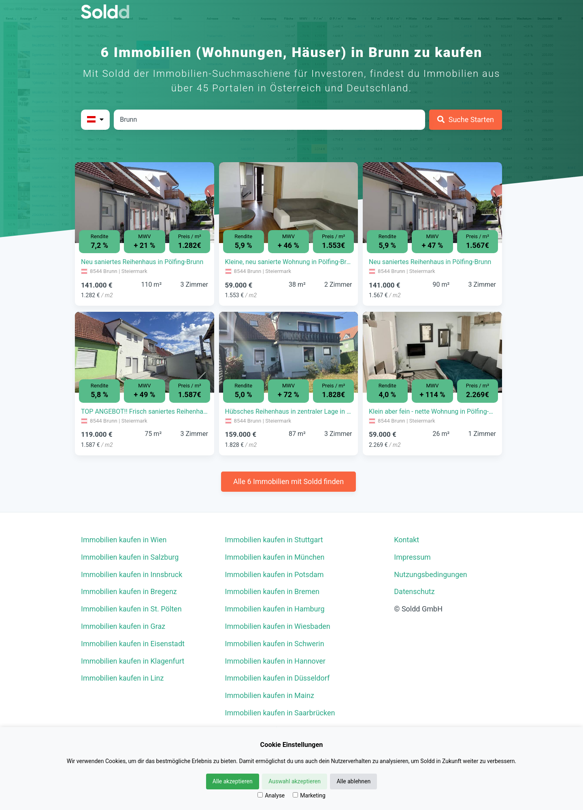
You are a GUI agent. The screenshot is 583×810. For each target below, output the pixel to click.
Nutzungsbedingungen (430, 574)
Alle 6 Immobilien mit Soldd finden (288, 481)
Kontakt (406, 539)
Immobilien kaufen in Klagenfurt (132, 661)
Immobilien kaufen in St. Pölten (131, 609)
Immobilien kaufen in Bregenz (129, 591)
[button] (85, 196)
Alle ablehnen (353, 781)
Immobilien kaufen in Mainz (269, 695)
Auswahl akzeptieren (294, 781)
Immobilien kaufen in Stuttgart (274, 539)
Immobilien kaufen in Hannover (275, 661)
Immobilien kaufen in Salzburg (130, 557)
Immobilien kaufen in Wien (123, 539)
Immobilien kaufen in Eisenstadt (133, 643)
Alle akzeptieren (233, 781)
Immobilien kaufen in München (275, 557)
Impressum (412, 557)
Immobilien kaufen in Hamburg (275, 609)
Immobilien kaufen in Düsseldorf (277, 678)
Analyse (271, 795)
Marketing (309, 795)
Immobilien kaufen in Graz (123, 626)
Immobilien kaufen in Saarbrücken (280, 712)
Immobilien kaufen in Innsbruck (131, 574)
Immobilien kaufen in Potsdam (274, 574)
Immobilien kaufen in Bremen (272, 591)
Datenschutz (414, 591)
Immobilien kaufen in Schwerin (274, 643)
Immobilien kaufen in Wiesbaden (277, 626)
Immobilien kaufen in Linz (122, 678)
